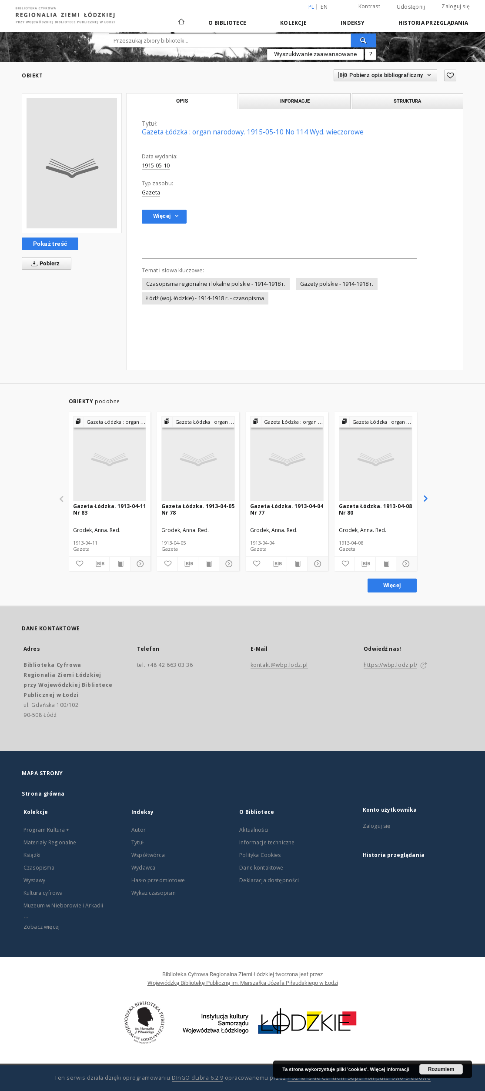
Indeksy (353, 23)
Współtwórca (148, 855)
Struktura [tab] (407, 101)
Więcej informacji (389, 1069)
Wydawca (143, 867)
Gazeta (151, 192)
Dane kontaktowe (261, 867)
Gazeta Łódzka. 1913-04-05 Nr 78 (197, 509)
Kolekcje (293, 23)
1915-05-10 (156, 165)
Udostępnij (411, 6)
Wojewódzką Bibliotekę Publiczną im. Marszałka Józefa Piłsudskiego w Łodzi (242, 983)
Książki (31, 855)
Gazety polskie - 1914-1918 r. (336, 284)
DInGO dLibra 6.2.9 (197, 1077)
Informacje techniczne (266, 842)
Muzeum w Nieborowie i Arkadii (63, 905)
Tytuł (137, 842)
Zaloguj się (456, 6)
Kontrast (369, 6)
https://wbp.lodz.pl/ (390, 665)
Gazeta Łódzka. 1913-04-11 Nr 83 (109, 509)
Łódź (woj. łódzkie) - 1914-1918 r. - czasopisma (205, 298)
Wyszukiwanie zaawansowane (315, 53)
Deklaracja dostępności (269, 880)
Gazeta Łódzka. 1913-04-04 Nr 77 (286, 509)
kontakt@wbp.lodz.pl (279, 665)
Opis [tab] (182, 101)
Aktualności (253, 829)
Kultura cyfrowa (43, 893)
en (324, 7)
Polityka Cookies (260, 855)
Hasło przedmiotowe (158, 880)
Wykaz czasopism (153, 893)
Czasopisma (39, 867)
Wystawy (34, 880)
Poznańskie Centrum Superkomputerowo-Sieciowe (359, 1077)
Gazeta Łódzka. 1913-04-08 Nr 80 (375, 509)
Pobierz (43, 263)
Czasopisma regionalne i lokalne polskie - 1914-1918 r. (215, 284)
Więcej (392, 585)
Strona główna (43, 793)
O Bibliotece (227, 23)
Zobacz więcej (41, 926)
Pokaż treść (50, 243)
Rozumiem (441, 1069)
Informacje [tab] (295, 101)
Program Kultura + (46, 829)
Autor (138, 829)
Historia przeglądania (433, 23)
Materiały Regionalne (49, 842)
